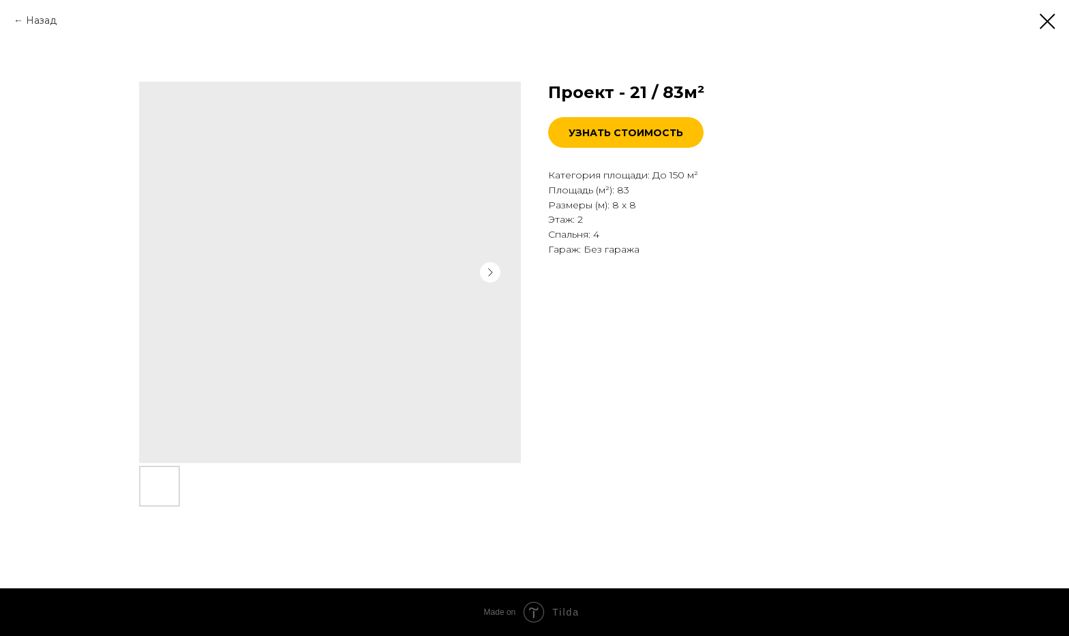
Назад (41, 20)
